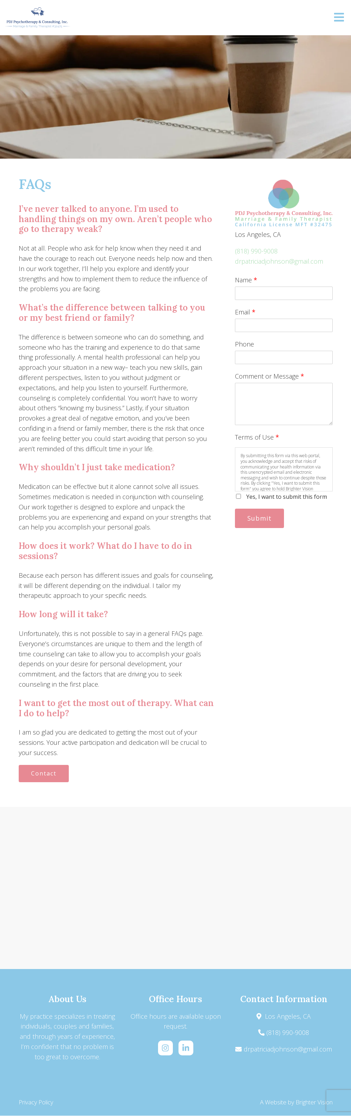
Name (246, 280)
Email (245, 312)
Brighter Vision (314, 1102)
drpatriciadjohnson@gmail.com (279, 261)
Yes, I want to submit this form (286, 497)
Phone (244, 344)
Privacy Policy (36, 1102)
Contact (44, 774)
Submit (260, 518)
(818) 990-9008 (256, 251)
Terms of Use (257, 437)
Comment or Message (269, 376)
